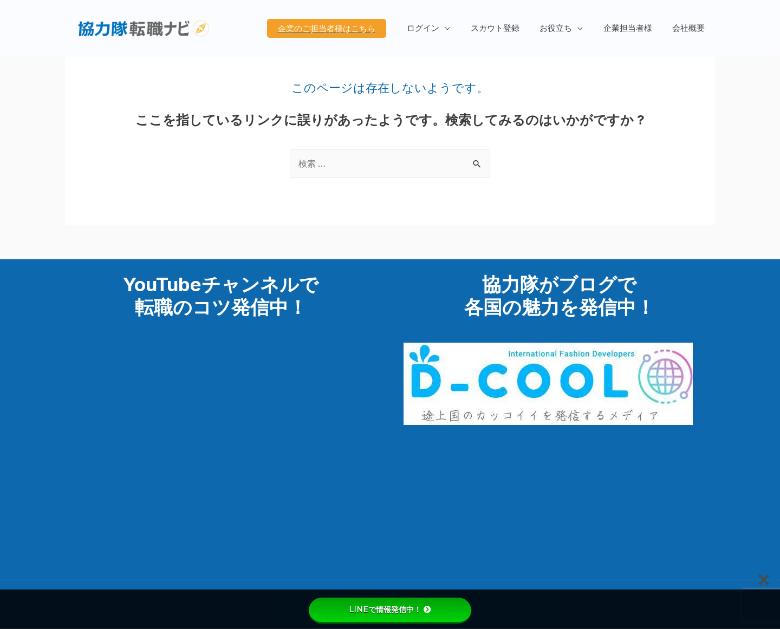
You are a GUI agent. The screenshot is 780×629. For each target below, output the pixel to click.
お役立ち (566, 28)
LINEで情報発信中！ (390, 609)
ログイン (441, 28)
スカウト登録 (509, 28)
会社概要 (690, 28)
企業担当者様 (633, 28)
